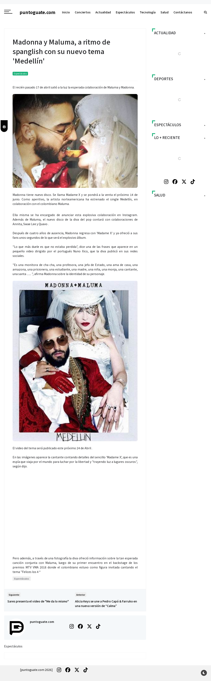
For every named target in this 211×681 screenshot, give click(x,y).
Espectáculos (125, 12)
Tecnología (148, 12)
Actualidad (103, 12)
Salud (165, 12)
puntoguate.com (42, 622)
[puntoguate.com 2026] (36, 670)
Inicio (66, 12)
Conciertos (82, 12)
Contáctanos (182, 12)
